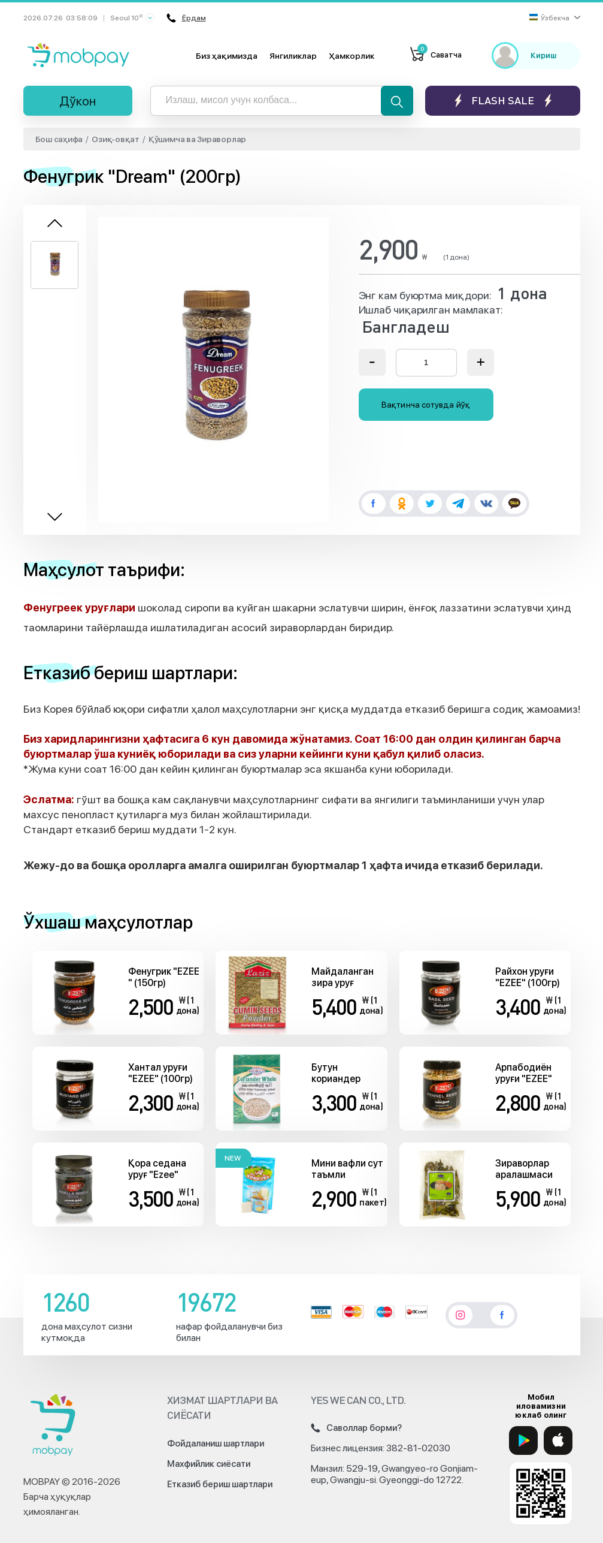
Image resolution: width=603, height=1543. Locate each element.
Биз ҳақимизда (226, 56)
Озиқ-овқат (116, 139)
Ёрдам (186, 18)
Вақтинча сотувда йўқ (425, 404)
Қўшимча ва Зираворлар (197, 139)
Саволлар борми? (356, 1428)
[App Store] (558, 1440)
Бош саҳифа (59, 139)
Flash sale (502, 100)
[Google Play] (523, 1440)
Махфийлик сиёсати (208, 1463)
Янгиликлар (293, 56)
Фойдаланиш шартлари (215, 1443)
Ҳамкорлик (351, 56)
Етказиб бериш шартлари (219, 1484)
